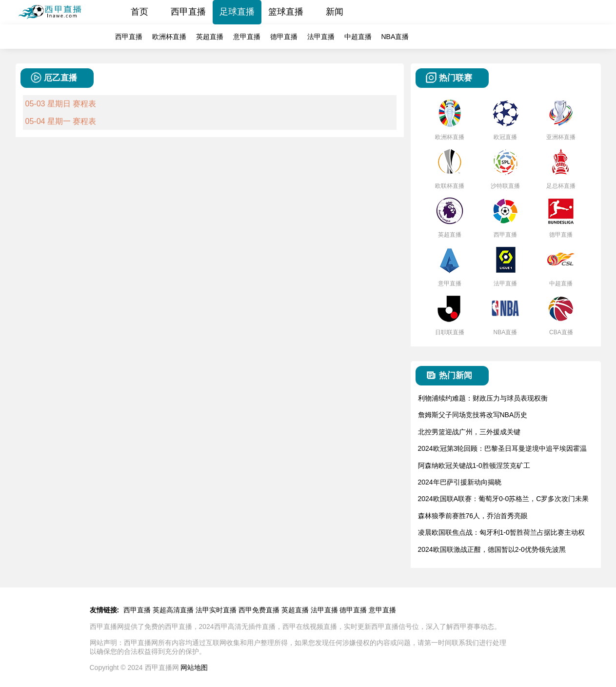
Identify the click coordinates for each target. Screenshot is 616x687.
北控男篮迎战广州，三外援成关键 (469, 432)
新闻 (334, 12)
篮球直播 (285, 12)
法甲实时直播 (216, 610)
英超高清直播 (173, 610)
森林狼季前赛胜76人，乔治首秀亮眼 (473, 516)
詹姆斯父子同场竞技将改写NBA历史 (473, 415)
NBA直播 (395, 36)
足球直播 (237, 12)
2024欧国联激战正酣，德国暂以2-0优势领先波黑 (492, 549)
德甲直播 (284, 36)
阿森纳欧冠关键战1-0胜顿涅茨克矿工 (474, 465)
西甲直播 (188, 12)
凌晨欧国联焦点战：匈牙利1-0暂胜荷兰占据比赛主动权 (501, 532)
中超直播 (358, 36)
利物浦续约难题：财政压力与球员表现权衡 (483, 398)
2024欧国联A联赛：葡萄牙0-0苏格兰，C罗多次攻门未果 (503, 499)
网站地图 (194, 667)
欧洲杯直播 (169, 36)
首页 (139, 12)
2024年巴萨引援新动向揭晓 (459, 482)
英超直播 (209, 36)
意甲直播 (246, 36)
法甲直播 (321, 36)
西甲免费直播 (258, 610)
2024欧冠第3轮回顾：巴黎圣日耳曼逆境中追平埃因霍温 (502, 448)
